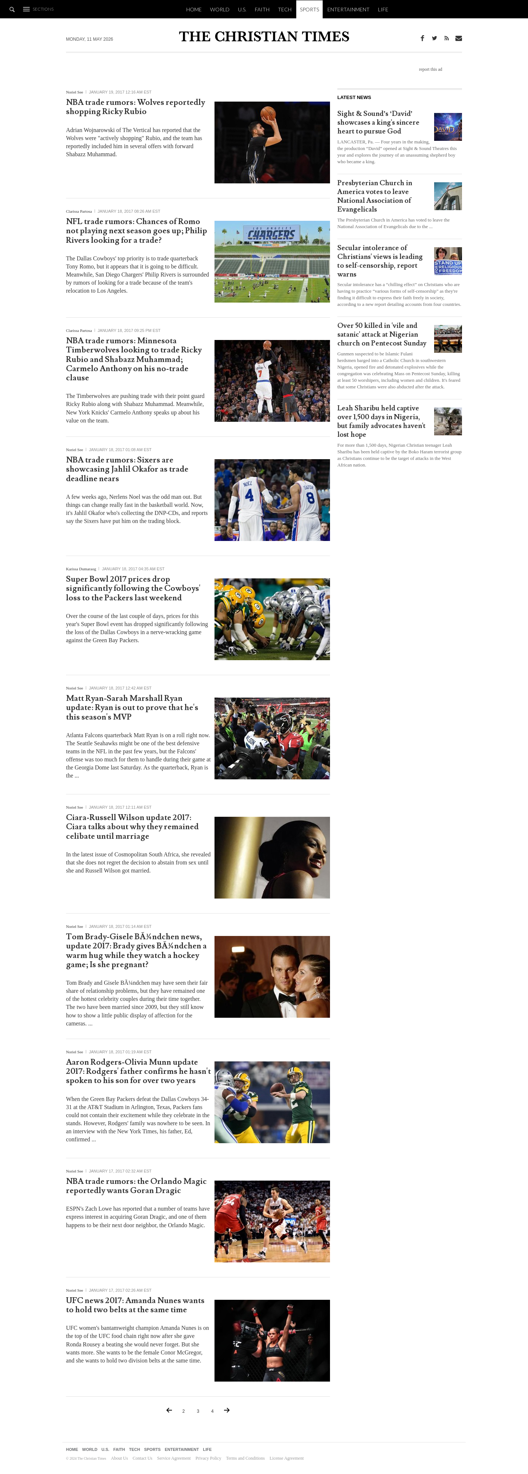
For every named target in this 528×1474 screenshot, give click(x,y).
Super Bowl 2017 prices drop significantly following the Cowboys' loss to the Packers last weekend (133, 588)
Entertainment (348, 9)
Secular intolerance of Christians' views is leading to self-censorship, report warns (380, 261)
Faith (262, 9)
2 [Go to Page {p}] (183, 1411)
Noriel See (74, 92)
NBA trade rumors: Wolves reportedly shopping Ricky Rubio (135, 107)
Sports (309, 9)
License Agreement (287, 1458)
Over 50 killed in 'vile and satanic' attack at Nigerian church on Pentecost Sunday (382, 334)
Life (383, 9)
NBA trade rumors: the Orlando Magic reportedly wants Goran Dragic (136, 1186)
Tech (285, 9)
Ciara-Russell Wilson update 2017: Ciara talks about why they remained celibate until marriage (132, 827)
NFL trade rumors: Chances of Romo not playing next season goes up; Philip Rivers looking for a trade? (136, 231)
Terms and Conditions (245, 1458)
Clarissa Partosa (79, 211)
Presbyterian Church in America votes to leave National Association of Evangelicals (374, 196)
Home (194, 9)
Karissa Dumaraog (81, 569)
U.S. (242, 9)
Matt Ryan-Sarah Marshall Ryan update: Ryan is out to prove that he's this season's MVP (132, 708)
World (220, 9)
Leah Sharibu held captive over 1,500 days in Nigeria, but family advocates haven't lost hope (381, 421)
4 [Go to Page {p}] (212, 1411)
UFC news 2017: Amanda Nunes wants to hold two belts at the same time (135, 1305)
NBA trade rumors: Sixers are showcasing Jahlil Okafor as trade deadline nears (127, 469)
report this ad (430, 69)
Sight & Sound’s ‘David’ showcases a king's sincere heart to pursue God (378, 122)
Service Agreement (174, 1458)
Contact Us (143, 1458)
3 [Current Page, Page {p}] (198, 1411)
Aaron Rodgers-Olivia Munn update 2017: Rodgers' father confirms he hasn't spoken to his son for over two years (138, 1071)
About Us (119, 1458)
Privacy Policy (208, 1458)
